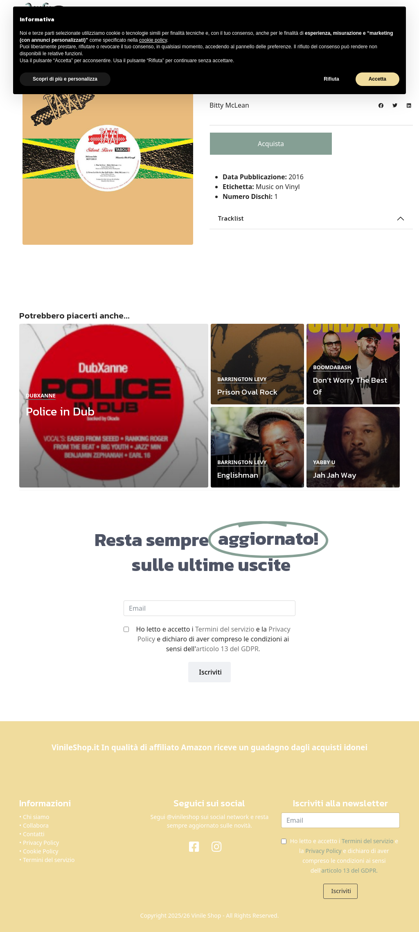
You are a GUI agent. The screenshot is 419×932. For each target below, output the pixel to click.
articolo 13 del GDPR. (228, 648)
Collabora (36, 825)
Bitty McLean (229, 105)
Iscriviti (209, 672)
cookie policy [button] (153, 40)
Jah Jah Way (334, 475)
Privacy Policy (41, 842)
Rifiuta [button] (331, 79)
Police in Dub (60, 411)
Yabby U (324, 462)
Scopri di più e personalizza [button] (65, 79)
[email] (209, 608)
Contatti (34, 834)
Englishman (237, 475)
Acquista (271, 143)
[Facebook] (198, 846)
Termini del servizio (225, 629)
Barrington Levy (241, 379)
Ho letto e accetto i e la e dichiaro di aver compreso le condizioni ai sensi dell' (213, 639)
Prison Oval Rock (247, 392)
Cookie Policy (40, 851)
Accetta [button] (377, 79)
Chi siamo (36, 817)
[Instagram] (221, 846)
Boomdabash (332, 367)
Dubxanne (41, 395)
